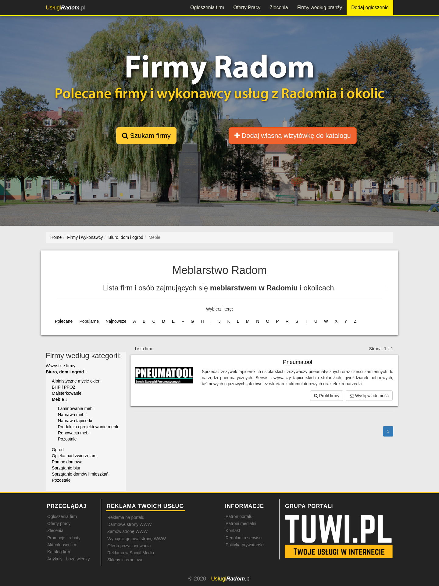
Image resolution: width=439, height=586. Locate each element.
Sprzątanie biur (66, 468)
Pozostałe (67, 439)
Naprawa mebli (72, 414)
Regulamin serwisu (244, 537)
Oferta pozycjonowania (129, 545)
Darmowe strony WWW (129, 524)
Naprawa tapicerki (75, 420)
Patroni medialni (241, 523)
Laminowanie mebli (76, 408)
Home (56, 237)
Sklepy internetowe (125, 559)
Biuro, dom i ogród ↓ (66, 371)
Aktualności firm (62, 544)
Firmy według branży (319, 7)
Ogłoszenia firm (207, 7)
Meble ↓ (59, 399)
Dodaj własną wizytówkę (292, 135)
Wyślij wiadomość (369, 395)
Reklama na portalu (125, 517)
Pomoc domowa (67, 461)
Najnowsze (115, 321)
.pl (65, 8)
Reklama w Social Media (130, 552)
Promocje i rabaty (63, 537)
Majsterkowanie (66, 393)
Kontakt (233, 530)
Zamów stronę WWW (127, 531)
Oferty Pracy (246, 7)
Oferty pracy (58, 523)
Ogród (58, 449)
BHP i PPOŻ (64, 387)
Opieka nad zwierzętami (74, 455)
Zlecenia (278, 7)
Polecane (64, 321)
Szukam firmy (146, 135)
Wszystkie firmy (60, 365)
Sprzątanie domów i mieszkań (80, 474)
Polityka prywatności (245, 544)
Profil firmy (326, 395)
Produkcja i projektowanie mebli (88, 426)
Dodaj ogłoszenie (370, 7)
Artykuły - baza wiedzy (68, 558)
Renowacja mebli (74, 432)
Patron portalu (239, 516)
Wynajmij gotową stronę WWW (136, 538)
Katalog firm (58, 551)
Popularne (89, 321)
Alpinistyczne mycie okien (76, 381)
